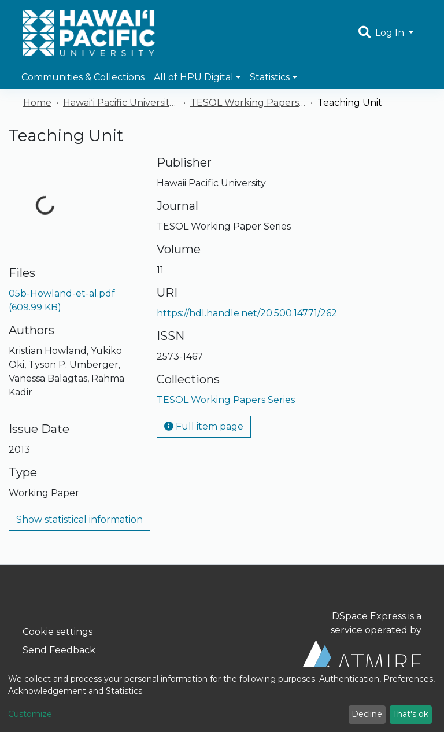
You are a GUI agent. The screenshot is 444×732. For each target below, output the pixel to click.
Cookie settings (57, 631)
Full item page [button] (203, 426)
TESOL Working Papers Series (248, 102)
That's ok (410, 714)
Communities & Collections (83, 77)
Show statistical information (79, 519)
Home (37, 102)
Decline (367, 714)
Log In (390, 32)
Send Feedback (59, 650)
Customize (30, 714)
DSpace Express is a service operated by (360, 642)
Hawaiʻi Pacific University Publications (121, 102)
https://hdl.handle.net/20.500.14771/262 (247, 313)
